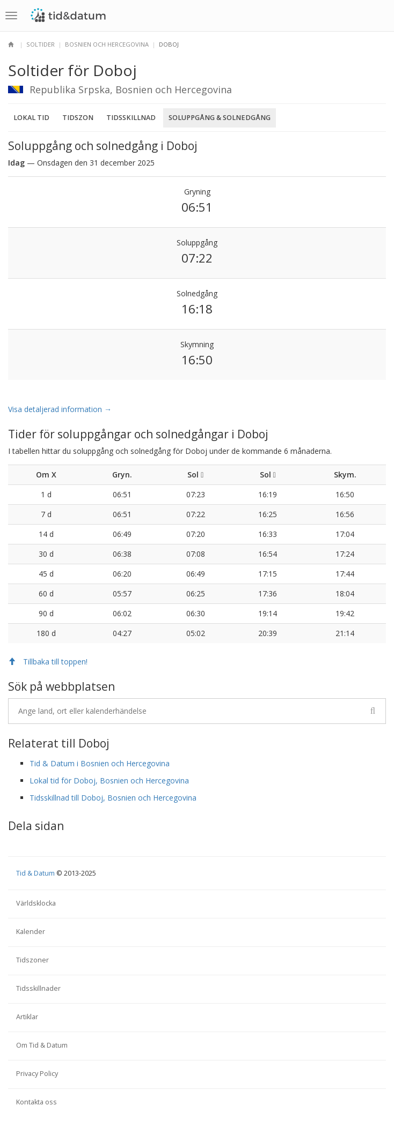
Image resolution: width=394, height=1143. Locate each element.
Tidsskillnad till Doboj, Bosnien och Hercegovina (113, 798)
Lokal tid (31, 117)
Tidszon (77, 117)
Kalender (30, 931)
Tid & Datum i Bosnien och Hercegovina (100, 763)
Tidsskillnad (131, 117)
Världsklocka (36, 903)
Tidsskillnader (38, 988)
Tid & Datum (35, 873)
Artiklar (27, 1016)
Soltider (40, 44)
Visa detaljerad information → (60, 409)
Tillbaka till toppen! (47, 661)
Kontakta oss (36, 1102)
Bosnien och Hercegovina (107, 44)
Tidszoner (32, 960)
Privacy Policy (37, 1073)
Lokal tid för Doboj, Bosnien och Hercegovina (109, 780)
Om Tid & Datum (42, 1045)
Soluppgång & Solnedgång (220, 117)
